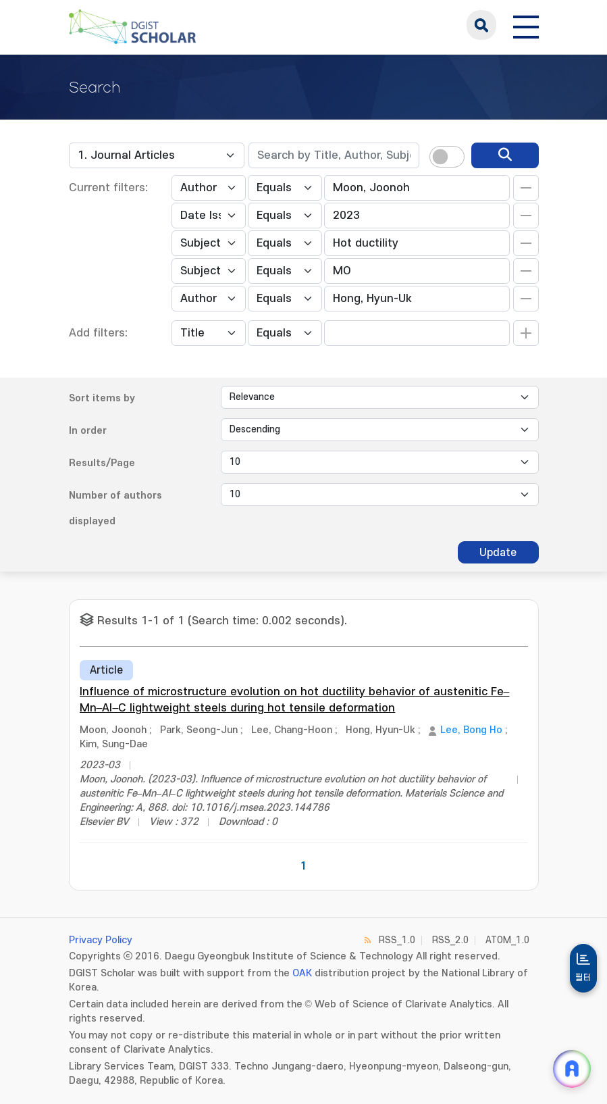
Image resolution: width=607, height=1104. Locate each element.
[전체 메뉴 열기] (526, 25)
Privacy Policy (100, 940)
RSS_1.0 (397, 940)
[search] (505, 155)
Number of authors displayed (115, 508)
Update (498, 553)
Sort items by (102, 398)
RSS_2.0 (450, 940)
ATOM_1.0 (507, 940)
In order (88, 430)
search (481, 25)
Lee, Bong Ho (471, 730)
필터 (583, 977)
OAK (302, 973)
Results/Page (102, 463)
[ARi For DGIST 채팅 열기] (572, 1069)
